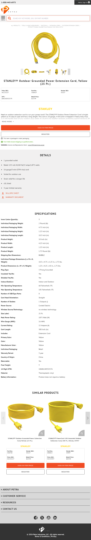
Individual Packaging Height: (12, 231)
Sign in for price (45, 128)
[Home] (9, 9)
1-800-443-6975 (8, 2)
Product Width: (7, 243)
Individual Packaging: (9, 349)
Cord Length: (6, 329)
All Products (15, 25)
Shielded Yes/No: (7, 278)
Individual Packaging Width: (12, 227)
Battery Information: (8, 377)
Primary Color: (6, 337)
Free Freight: (6, 365)
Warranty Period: (7, 353)
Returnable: (5, 361)
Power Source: (6, 305)
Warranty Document (15, 197)
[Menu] (3, 18)
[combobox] (48, 18)
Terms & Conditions (42, 536)
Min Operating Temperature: (11, 286)
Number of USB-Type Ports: (11, 294)
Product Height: (7, 239)
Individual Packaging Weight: (12, 223)
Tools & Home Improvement (30, 25)
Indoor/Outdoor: (7, 282)
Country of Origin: (8, 357)
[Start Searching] (10, 18)
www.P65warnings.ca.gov (36, 145)
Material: (4, 373)
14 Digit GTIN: (6, 369)
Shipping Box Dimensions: (11, 255)
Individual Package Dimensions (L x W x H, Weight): (17, 260)
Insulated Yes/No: (7, 274)
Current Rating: (7, 325)
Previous (22, 72)
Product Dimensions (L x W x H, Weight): (16, 266)
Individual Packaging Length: (12, 235)
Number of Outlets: (8, 301)
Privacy (53, 536)
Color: (3, 341)
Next (69, 72)
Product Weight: (7, 251)
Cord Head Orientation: (9, 298)
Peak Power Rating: (8, 317)
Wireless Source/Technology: (12, 309)
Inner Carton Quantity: (9, 219)
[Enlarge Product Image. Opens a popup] (41, 433)
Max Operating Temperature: (11, 290)
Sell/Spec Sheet (12, 193)
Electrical (44, 25)
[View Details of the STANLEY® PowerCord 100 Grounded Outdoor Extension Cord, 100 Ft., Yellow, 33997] (65, 417)
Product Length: (7, 247)
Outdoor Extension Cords (70, 25)
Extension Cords (55, 25)
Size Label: (5, 313)
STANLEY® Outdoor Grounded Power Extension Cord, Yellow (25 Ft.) (45, 27)
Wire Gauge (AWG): (8, 321)
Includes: (4, 333)
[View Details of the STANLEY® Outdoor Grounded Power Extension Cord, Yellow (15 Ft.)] (25, 417)
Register (45, 134)
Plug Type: (5, 270)
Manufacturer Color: (8, 345)
